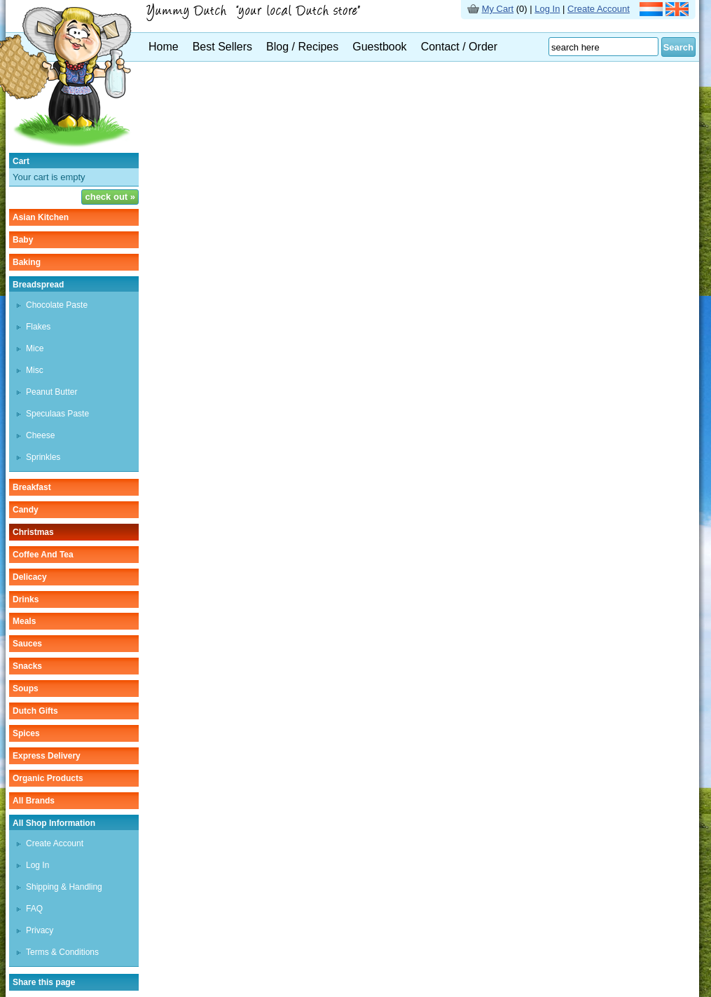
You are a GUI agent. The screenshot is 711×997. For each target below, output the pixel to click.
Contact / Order (459, 47)
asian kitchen (41, 217)
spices (26, 733)
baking (27, 262)
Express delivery (47, 756)
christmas (33, 532)
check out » (110, 196)
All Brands (34, 801)
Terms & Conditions (62, 952)
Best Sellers (222, 47)
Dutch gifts (35, 711)
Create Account (598, 9)
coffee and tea (43, 554)
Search (678, 47)
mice (34, 348)
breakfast (32, 487)
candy (26, 510)
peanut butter (51, 392)
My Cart (498, 9)
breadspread (38, 285)
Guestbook (379, 47)
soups (26, 688)
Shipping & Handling (64, 887)
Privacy (39, 930)
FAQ (34, 909)
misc (34, 370)
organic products (48, 778)
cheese (40, 435)
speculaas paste (57, 414)
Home (164, 47)
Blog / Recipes (302, 47)
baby (23, 240)
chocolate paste (57, 305)
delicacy (30, 577)
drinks (26, 599)
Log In (547, 9)
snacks (27, 666)
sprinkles (43, 457)
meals (24, 621)
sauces (27, 644)
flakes (38, 327)
